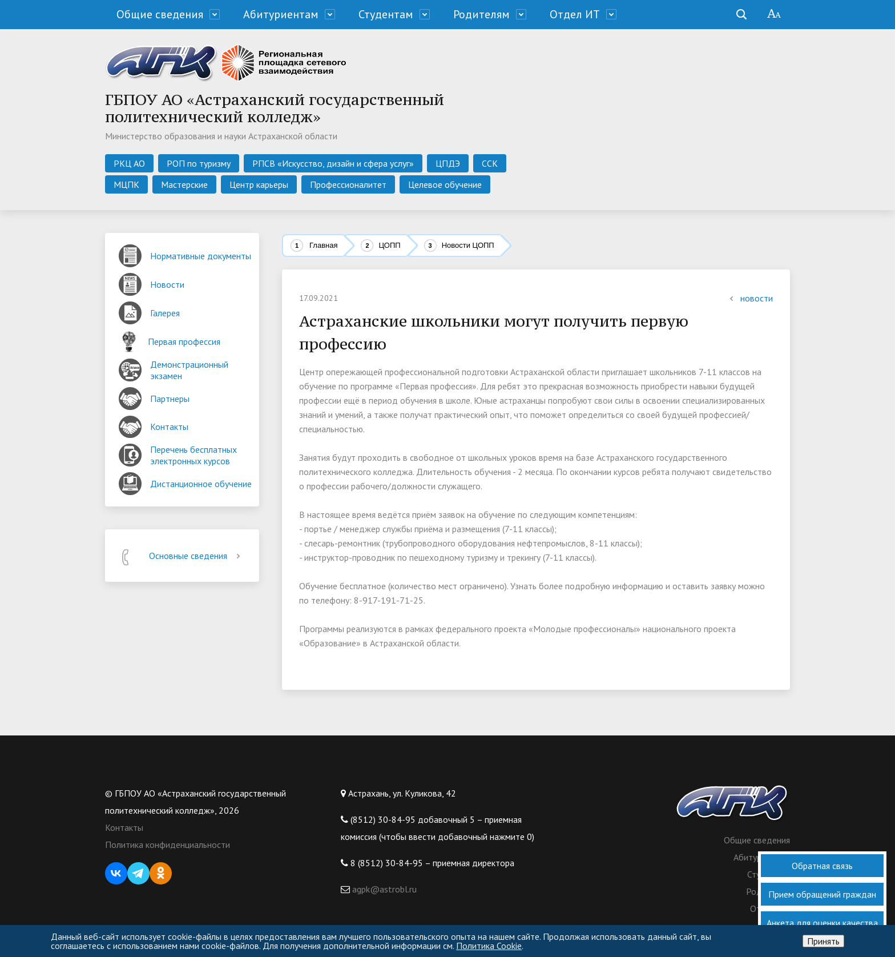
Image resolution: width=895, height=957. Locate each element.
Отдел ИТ (575, 14)
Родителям (481, 14)
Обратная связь (822, 865)
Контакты (124, 827)
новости (750, 298)
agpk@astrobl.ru (383, 889)
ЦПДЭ (448, 163)
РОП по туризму (199, 163)
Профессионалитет (348, 184)
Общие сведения (159, 14)
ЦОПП (389, 245)
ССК (490, 163)
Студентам (385, 14)
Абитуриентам (281, 14)
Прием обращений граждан (822, 894)
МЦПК (126, 184)
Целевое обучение (445, 184)
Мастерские (184, 184)
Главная (323, 245)
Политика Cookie (489, 945)
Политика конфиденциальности (167, 844)
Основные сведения (196, 555)
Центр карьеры (258, 184)
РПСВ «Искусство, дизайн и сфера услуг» (333, 163)
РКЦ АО (129, 163)
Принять (823, 941)
